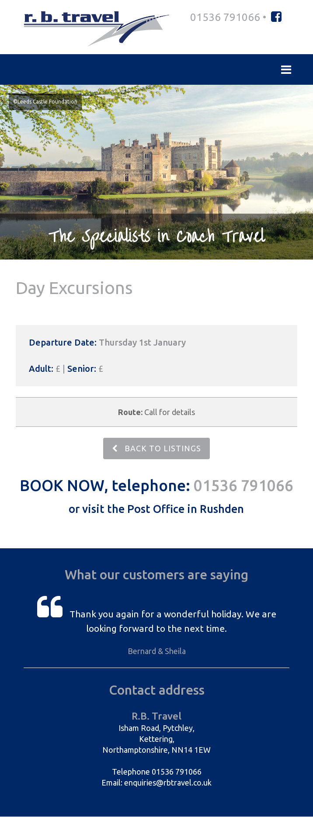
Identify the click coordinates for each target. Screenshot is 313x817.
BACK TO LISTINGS (156, 448)
